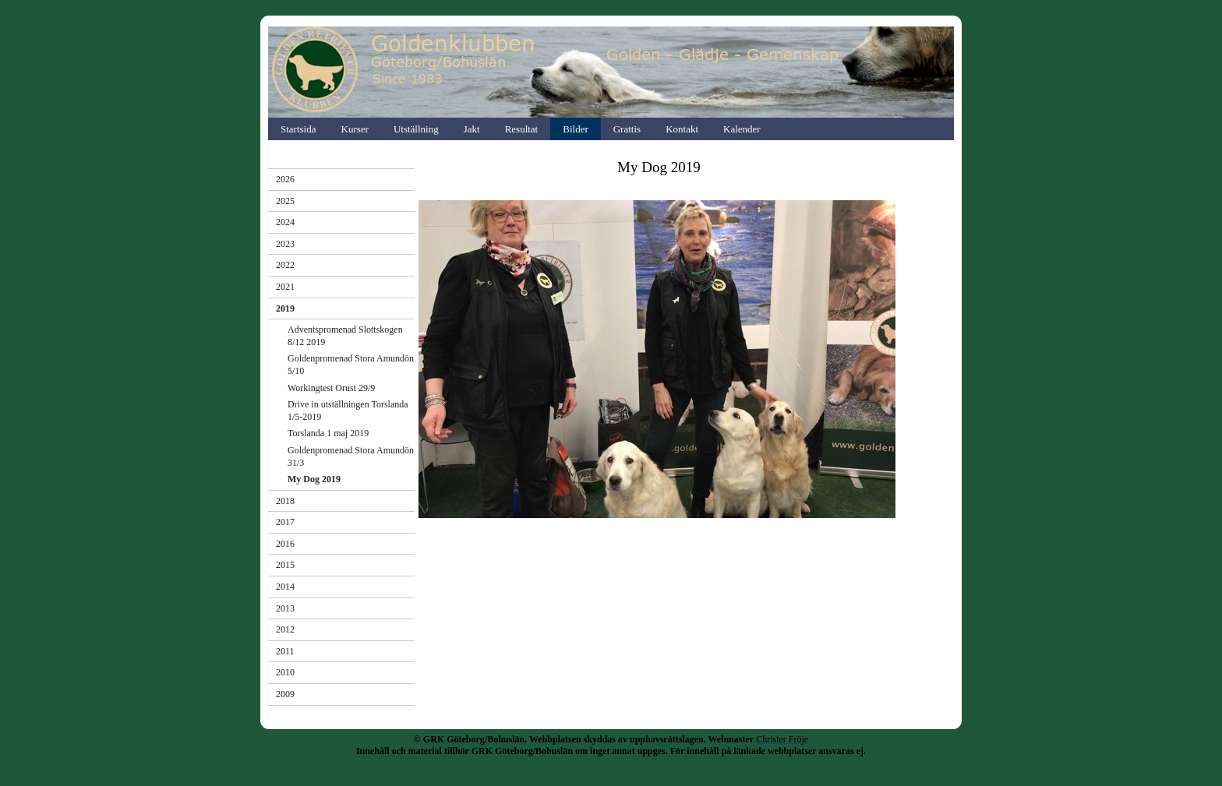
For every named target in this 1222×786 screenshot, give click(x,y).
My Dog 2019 (314, 479)
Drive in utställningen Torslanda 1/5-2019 (348, 410)
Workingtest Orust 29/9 (331, 387)
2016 (285, 543)
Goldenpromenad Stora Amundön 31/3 (351, 456)
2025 (285, 201)
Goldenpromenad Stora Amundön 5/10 (351, 364)
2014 (285, 586)
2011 (285, 651)
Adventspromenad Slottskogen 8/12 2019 (345, 335)
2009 (285, 694)
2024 (285, 222)
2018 (285, 500)
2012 (285, 629)
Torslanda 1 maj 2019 (328, 433)
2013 (285, 608)
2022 (285, 264)
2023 (285, 243)
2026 (285, 179)
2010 (285, 672)
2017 (285, 521)
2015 (285, 564)
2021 (285, 286)
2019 (285, 308)
